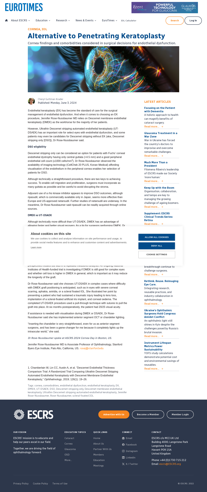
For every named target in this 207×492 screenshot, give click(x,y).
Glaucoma (70, 449)
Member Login (180, 414)
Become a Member (148, 414)
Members (98, 454)
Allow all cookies (157, 237)
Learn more (36, 247)
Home (96, 438)
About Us (98, 443)
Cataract (69, 438)
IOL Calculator (128, 20)
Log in (193, 20)
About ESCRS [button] (19, 20)
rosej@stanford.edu (92, 348)
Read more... (151, 126)
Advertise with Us (113, 414)
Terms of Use (59, 483)
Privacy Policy (20, 483)
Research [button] (61, 20)
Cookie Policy (40, 483)
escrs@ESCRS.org (170, 464)
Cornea (68, 443)
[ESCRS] (27, 8)
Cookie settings (157, 254)
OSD (67, 454)
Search (175, 20)
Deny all (156, 246)
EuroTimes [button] (108, 20)
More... (68, 460)
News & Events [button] (84, 20)
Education (99, 460)
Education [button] (42, 20)
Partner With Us (102, 449)
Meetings (98, 465)
